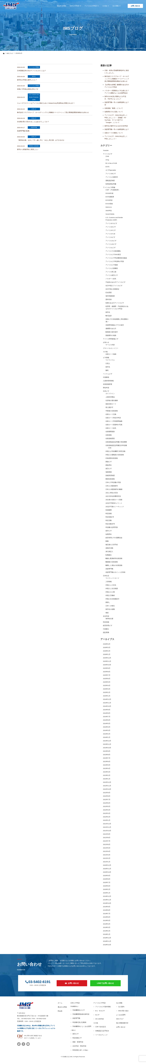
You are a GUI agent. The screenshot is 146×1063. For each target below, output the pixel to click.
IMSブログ (10, 53)
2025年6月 (106, 678)
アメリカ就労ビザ (112, 275)
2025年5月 (106, 682)
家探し (108, 602)
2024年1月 (106, 737)
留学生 (108, 312)
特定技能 (109, 513)
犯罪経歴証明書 (111, 184)
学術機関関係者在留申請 (80, 1014)
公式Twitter (19, 1044)
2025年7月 (106, 675)
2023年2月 (106, 775)
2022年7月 (106, 799)
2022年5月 (106, 806)
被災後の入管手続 (112, 544)
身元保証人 (109, 551)
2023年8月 (106, 754)
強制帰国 (109, 472)
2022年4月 (106, 810)
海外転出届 (109, 618)
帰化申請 (106, 387)
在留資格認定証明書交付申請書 (116, 445)
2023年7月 (106, 758)
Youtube (106, 150)
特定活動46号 (110, 524)
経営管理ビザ (107, 625)
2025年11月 (107, 661)
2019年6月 (106, 917)
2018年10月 (107, 944)
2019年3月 (106, 927)
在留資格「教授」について (114, 108)
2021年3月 (106, 855)
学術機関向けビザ (78, 1010)
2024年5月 (106, 723)
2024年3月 (106, 730)
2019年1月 (106, 934)
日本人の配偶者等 (112, 486)
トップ (3, 53)
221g (107, 160)
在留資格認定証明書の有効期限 (116, 442)
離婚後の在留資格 (112, 562)
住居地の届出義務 (112, 400)
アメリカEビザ (111, 227)
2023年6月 (106, 761)
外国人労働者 (110, 595)
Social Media (110, 214)
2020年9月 (106, 875)
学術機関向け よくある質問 (81, 1026)
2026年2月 (106, 651)
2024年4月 (106, 727)
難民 (107, 370)
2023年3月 (106, 772)
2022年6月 (106, 803)
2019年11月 (107, 900)
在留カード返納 (111, 354)
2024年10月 (107, 706)
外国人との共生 (111, 585)
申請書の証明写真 (112, 527)
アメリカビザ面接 (112, 265)
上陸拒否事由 (110, 397)
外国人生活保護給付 (112, 599)
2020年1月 (106, 893)
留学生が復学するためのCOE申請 (116, 126)
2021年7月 (106, 841)
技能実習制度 (110, 475)
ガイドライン (110, 393)
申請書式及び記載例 (79, 1022)
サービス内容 (110, 345)
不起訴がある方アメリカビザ (115, 282)
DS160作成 (109, 193)
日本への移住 (110, 606)
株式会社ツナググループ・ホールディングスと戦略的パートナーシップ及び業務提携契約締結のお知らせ (117, 78)
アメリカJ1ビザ (111, 241)
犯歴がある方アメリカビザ (115, 303)
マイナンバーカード (112, 578)
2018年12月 (107, 938)
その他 (104, 6)
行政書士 (106, 629)
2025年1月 (106, 696)
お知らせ (106, 342)
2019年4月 (106, 924)
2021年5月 (106, 848)
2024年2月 (106, 734)
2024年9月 (106, 709)
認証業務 (106, 632)
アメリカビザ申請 (90, 6)
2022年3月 (106, 813)
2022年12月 (107, 782)
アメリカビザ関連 (109, 187)
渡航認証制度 (110, 180)
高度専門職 (109, 569)
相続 (107, 613)
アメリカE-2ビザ (111, 223)
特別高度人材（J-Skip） (80, 1050)
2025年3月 (106, 689)
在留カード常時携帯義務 (114, 421)
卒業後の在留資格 (112, 411)
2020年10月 (107, 872)
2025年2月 (106, 692)
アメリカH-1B (110, 234)
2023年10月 (107, 748)
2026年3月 (106, 647)
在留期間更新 (110, 431)
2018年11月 (107, 941)
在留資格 (109, 435)
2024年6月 (106, 720)
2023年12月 (107, 741)
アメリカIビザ (110, 237)
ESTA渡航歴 (110, 197)
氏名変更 (109, 292)
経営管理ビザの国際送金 (114, 538)
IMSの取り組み (123, 1011)
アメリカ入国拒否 (112, 177)
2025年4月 (106, 685)
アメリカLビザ (110, 247)
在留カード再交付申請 (113, 418)
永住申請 (106, 616)
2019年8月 (106, 910)
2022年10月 (107, 789)
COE (109, 448)
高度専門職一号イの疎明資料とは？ (117, 129)
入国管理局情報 (108, 381)
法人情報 (115, 6)
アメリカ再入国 (111, 272)
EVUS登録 (109, 204)
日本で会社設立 (100, 1027)
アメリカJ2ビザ (111, 244)
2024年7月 (106, 716)
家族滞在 (109, 465)
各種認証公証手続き (102, 1031)
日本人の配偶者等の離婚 (114, 489)
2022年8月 (106, 796)
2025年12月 (107, 658)
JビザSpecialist (111, 170)
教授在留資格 (110, 479)
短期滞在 (109, 534)
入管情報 (109, 581)
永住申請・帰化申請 (79, 1046)
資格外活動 (109, 548)
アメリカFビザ (111, 230)
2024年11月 (107, 703)
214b (107, 156)
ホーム (60, 1003)
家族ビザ (109, 461)
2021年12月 (107, 824)
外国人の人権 (110, 592)
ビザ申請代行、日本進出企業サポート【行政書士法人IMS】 (11, 6)
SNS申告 (109, 210)
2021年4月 (106, 851)
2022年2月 (106, 817)
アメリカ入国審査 (112, 268)
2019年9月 (106, 906)
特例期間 (109, 510)
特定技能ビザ (77, 1038)
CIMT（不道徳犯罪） (113, 190)
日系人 (108, 363)
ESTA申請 (109, 200)
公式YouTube (28, 1044)
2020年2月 (106, 889)
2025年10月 (107, 665)
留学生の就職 (110, 609)
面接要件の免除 (111, 335)
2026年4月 (106, 644)
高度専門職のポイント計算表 (115, 572)
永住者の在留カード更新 (114, 499)
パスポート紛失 (111, 279)
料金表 (60, 1011)
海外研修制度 (110, 296)
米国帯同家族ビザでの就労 (115, 325)
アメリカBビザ (111, 173)
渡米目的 (109, 299)
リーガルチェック (101, 1035)
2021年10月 (107, 830)
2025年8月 (106, 671)
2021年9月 (106, 834)
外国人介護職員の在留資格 (115, 455)
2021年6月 (106, 844)
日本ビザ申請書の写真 (113, 482)
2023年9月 (106, 751)
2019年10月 (107, 903)
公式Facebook (23, 1044)
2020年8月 (106, 879)
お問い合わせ (135, 6)
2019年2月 (106, 931)
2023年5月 (106, 765)
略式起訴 (109, 316)
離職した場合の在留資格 (114, 565)
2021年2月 (106, 858)
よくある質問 (120, 1015)
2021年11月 (107, 827)
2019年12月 (107, 896)
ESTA (107, 167)
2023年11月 (107, 744)
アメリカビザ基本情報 (103, 1007)
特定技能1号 (110, 517)
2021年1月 (106, 862)
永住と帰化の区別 (112, 493)
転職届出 (109, 555)
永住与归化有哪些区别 (113, 496)
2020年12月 (107, 865)
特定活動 (109, 520)
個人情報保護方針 (122, 1023)
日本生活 (106, 576)
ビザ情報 (106, 357)
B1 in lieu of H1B (111, 163)
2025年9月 (106, 668)
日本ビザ (106, 391)
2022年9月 (106, 792)
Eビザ (97, 1015)
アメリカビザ (107, 154)
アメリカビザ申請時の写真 (115, 261)
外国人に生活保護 (112, 588)
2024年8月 (106, 713)
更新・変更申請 (77, 1042)
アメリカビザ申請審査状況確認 (116, 258)
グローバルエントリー (110, 348)
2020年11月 (107, 868)
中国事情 (106, 377)
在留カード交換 (111, 414)
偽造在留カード (111, 404)
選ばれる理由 (61, 6)
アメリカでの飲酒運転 (113, 251)
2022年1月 (106, 820)
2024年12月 (107, 699)
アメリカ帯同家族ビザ (110, 339)
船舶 (107, 541)
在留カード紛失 (111, 428)
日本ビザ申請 (74, 6)
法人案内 (121, 1007)
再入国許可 (109, 407)
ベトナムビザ (107, 374)
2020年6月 (106, 886)
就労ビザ (109, 468)
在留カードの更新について (114, 133)
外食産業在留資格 (112, 458)
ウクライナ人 (110, 360)
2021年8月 (106, 837)
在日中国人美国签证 (112, 289)
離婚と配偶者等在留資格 (114, 558)
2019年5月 (106, 920)
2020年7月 (106, 882)
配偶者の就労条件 (112, 332)
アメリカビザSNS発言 (113, 254)
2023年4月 (106, 768)
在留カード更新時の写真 (114, 424)
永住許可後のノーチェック (115, 506)
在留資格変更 (107, 384)
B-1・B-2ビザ (100, 1011)
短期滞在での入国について (114, 112)
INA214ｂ (109, 207)
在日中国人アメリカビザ (114, 285)
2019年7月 (106, 913)
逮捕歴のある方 (111, 328)
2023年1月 (106, 779)
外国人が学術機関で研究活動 (115, 451)
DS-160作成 (99, 1019)
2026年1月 (106, 654)
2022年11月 (107, 786)
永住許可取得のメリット (114, 503)
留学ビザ (109, 531)
